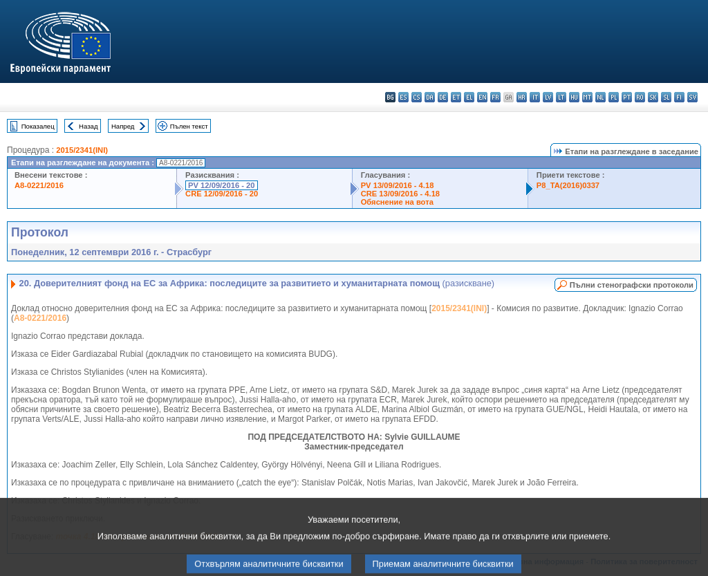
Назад (88, 126)
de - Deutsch (443, 97)
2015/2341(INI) (82, 150)
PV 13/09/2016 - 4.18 (397, 185)
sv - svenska (692, 97)
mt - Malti (587, 97)
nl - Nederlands (600, 97)
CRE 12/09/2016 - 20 (221, 193)
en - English (482, 97)
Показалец (38, 126)
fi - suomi (679, 97)
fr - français (495, 97)
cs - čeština (416, 97)
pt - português (627, 97)
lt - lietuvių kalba (561, 97)
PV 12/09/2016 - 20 (221, 185)
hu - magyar (574, 97)
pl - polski (613, 97)
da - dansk (430, 97)
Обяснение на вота (397, 202)
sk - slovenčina (653, 97)
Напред (123, 126)
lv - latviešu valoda (548, 97)
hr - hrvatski (521, 97)
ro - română (640, 97)
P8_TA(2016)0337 (568, 185)
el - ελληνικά (469, 97)
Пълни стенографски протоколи (631, 285)
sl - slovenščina (666, 97)
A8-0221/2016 (39, 185)
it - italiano (535, 97)
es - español (403, 97)
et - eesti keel (456, 97)
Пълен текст (189, 126)
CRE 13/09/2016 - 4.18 (400, 193)
